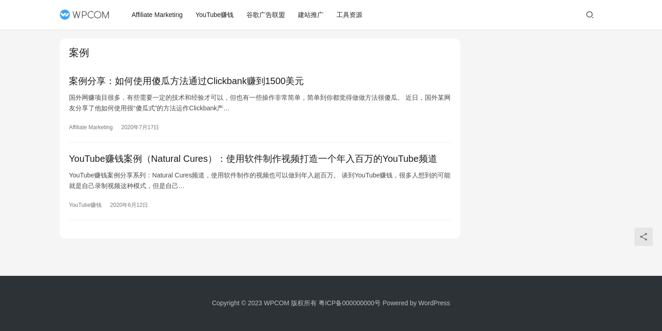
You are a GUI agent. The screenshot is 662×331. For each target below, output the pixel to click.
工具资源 (350, 14)
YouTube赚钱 (215, 14)
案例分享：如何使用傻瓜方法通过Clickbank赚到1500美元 (186, 81)
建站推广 (311, 14)
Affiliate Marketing (157, 14)
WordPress (434, 303)
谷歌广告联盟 (266, 14)
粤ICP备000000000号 (350, 303)
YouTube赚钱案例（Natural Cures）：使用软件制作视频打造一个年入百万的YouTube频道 (253, 159)
